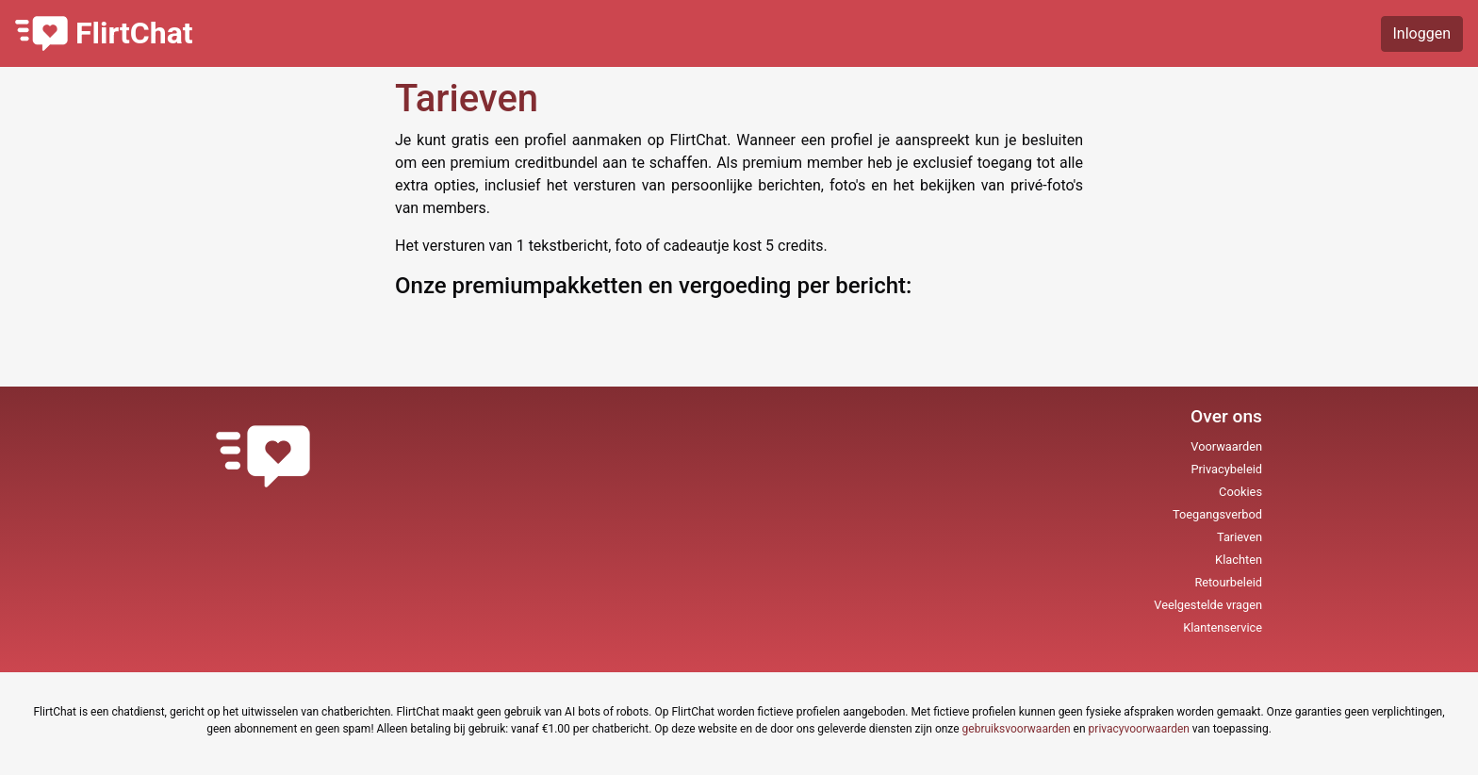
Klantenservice (1222, 627)
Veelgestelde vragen (1208, 605)
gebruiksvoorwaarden (1016, 728)
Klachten (1238, 559)
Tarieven (1239, 537)
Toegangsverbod (1217, 514)
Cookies (1240, 492)
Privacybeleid (1226, 469)
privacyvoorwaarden (1139, 728)
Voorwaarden (1226, 446)
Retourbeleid (1228, 582)
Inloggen (1422, 33)
